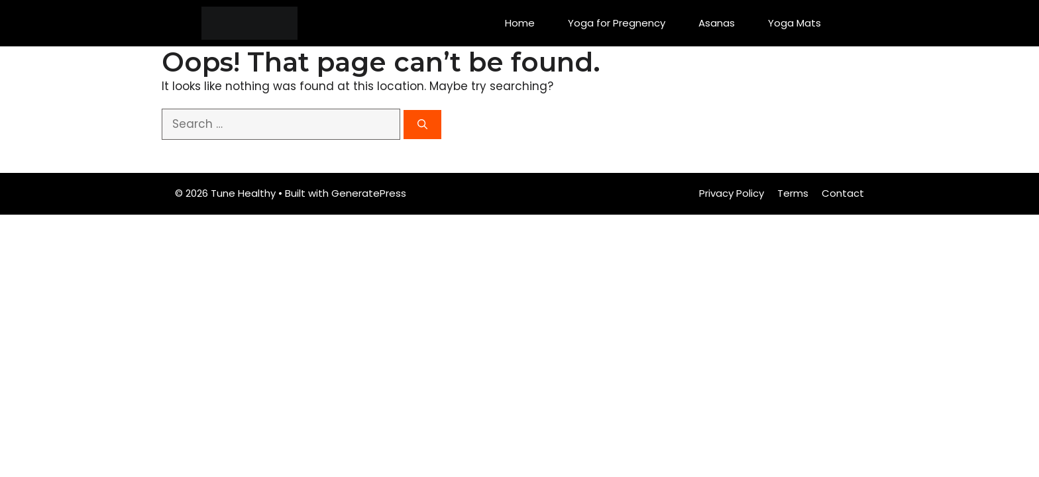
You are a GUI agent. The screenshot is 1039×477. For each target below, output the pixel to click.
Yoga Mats (794, 23)
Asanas (716, 23)
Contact (843, 193)
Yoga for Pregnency (616, 23)
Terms (792, 193)
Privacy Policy (731, 193)
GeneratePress (368, 193)
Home (520, 23)
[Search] (422, 125)
